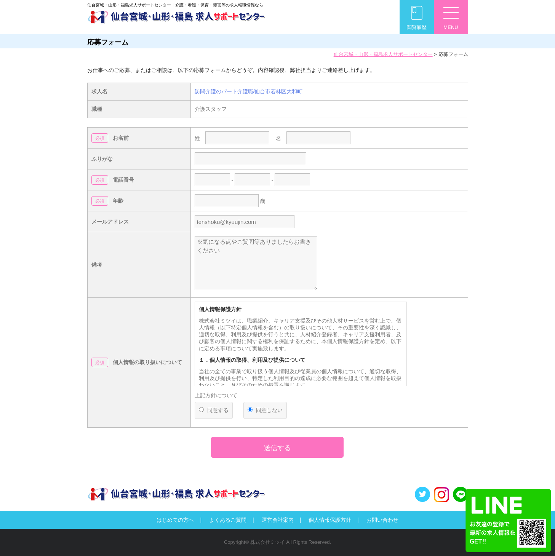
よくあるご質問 (227, 520)
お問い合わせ (382, 520)
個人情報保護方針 (330, 520)
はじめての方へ (175, 520)
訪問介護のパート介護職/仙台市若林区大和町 (249, 91)
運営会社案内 (278, 520)
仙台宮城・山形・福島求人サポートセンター (383, 54)
